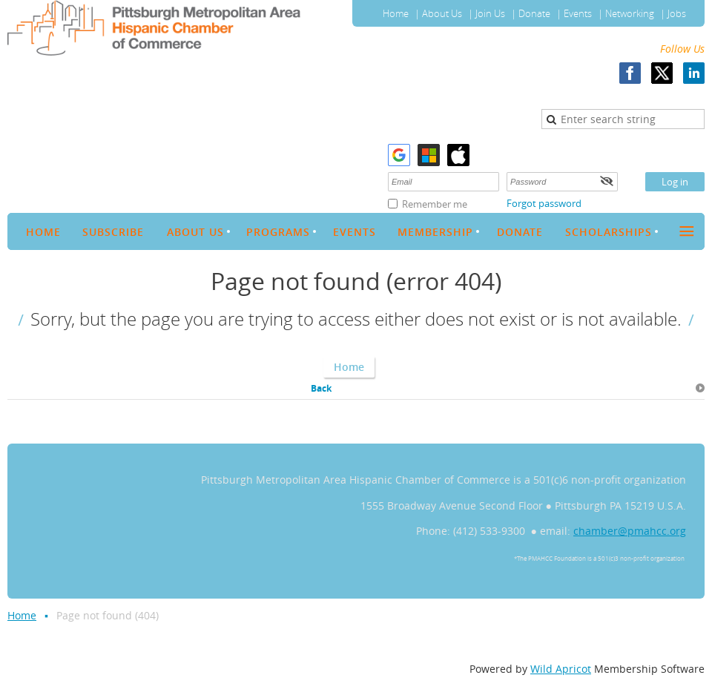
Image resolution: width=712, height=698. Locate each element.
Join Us (490, 13)
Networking (629, 13)
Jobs (677, 13)
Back (321, 388)
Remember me (434, 204)
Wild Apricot (560, 669)
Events (578, 13)
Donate (534, 13)
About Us (442, 13)
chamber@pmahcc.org (629, 531)
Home (396, 13)
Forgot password (544, 203)
